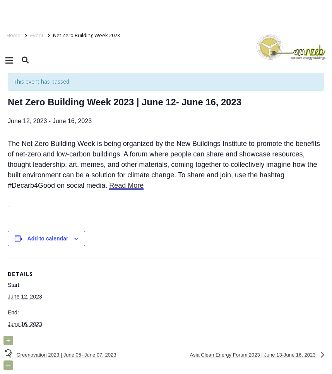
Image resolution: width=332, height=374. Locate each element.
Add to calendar (47, 238)
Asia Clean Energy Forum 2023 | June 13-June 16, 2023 (253, 355)
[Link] (290, 46)
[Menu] (9, 60)
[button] (25, 60)
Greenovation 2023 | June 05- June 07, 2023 (65, 355)
